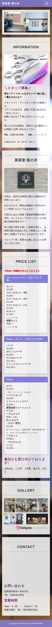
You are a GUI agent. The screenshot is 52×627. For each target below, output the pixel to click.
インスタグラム (32, 528)
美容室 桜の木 (11, 3)
